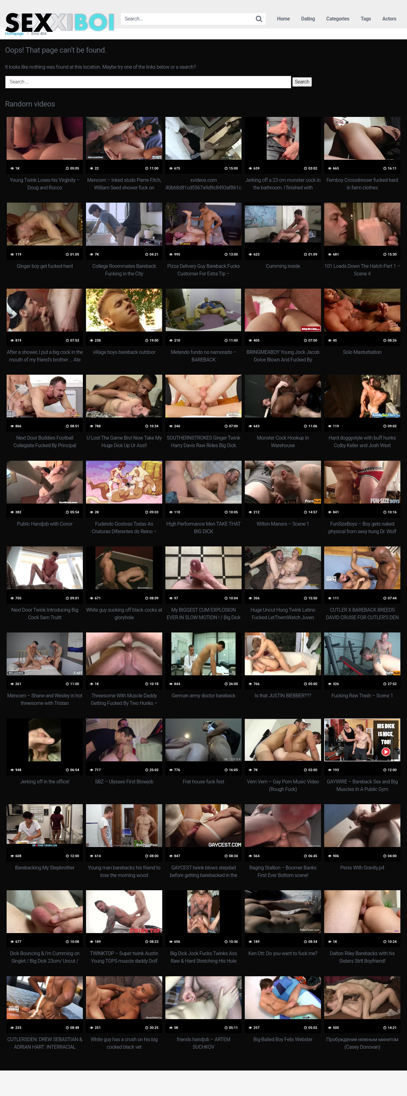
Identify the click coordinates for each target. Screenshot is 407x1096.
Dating (308, 19)
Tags (366, 19)
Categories (337, 19)
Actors (389, 19)
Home (283, 19)
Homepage (14, 33)
